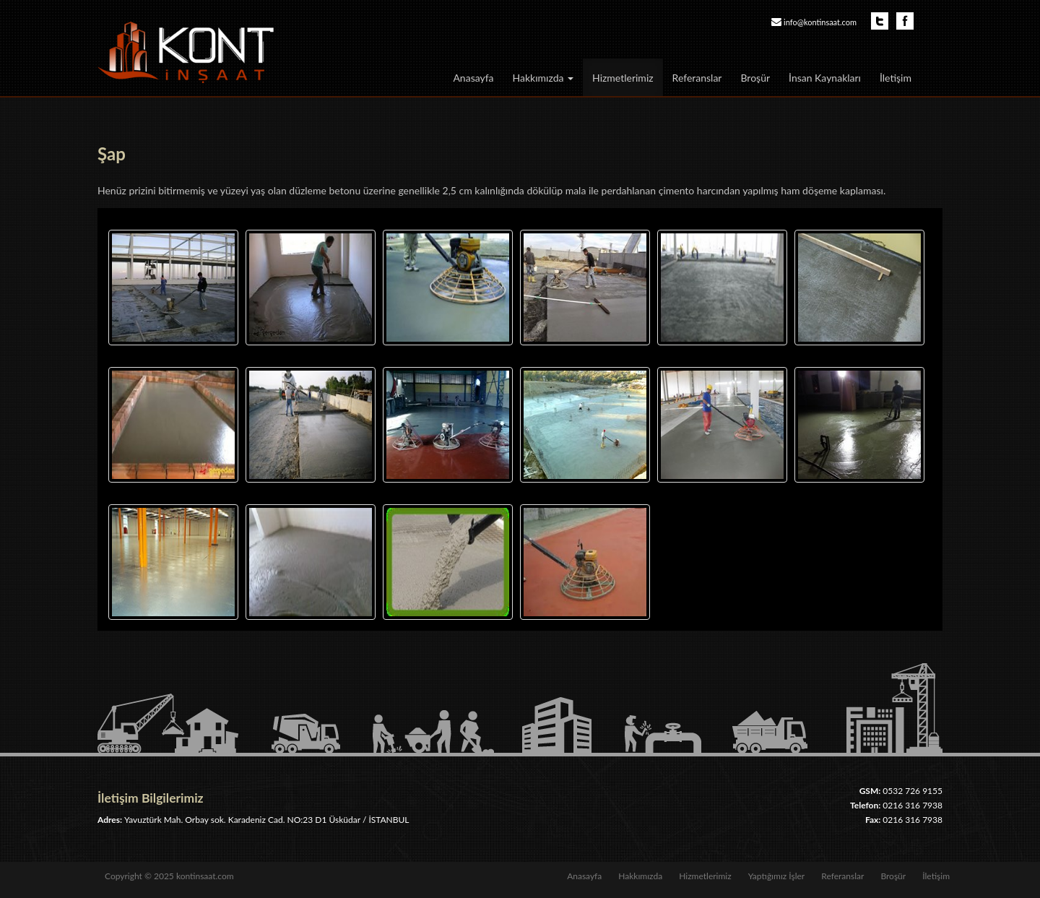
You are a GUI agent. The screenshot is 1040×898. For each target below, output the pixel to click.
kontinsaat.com (205, 876)
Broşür (755, 78)
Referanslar (697, 78)
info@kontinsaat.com (820, 22)
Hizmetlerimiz (623, 78)
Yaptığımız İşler (776, 876)
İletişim (895, 78)
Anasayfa (473, 78)
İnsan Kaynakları (825, 78)
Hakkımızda (543, 78)
